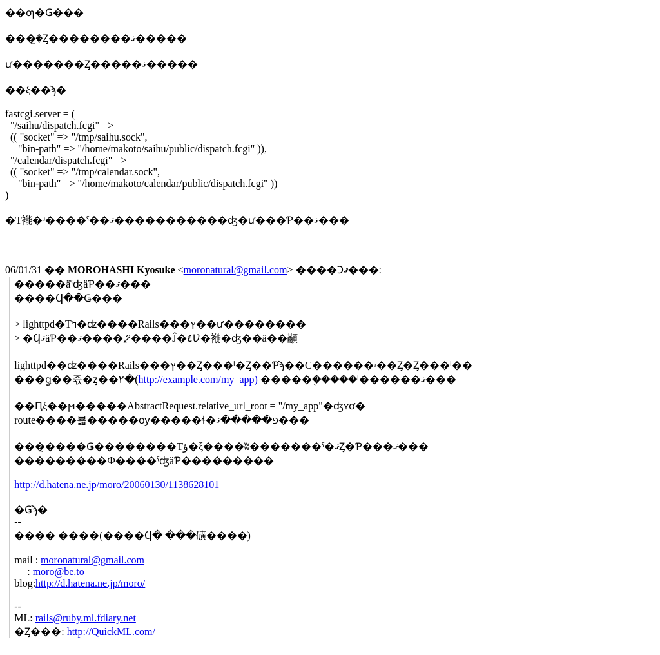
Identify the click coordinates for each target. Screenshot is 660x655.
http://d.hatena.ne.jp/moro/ (90, 583)
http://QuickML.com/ (111, 631)
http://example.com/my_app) (199, 379)
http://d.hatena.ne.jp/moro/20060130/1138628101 (116, 484)
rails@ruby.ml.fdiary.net (85, 617)
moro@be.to (58, 571)
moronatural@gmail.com (235, 269)
